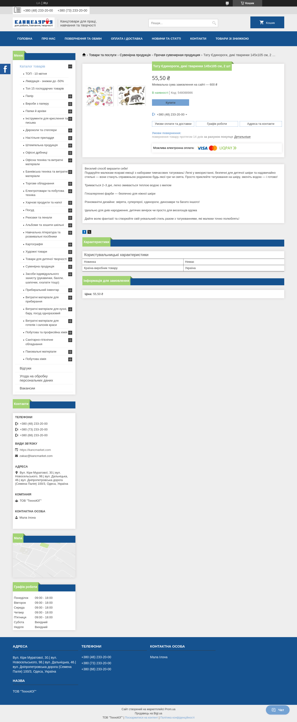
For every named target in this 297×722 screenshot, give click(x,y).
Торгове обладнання (40, 183)
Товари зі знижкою (232, 38)
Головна (24, 38)
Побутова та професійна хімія (46, 332)
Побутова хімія (36, 359)
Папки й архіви (36, 111)
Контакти (198, 38)
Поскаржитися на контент (141, 717)
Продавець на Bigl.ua (148, 713)
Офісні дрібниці (36, 152)
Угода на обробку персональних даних (36, 378)
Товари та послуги (102, 55)
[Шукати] (214, 23)
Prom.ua (170, 709)
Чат (277, 710)
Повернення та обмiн (83, 38)
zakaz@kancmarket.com (36, 456)
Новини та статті (166, 38)
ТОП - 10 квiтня (36, 73)
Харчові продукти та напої (44, 202)
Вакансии (27, 388)
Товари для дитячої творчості (46, 259)
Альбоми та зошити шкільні (45, 225)
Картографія (34, 244)
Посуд (30, 210)
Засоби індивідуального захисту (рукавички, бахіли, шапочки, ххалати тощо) (45, 278)
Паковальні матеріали (41, 351)
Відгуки (25, 368)
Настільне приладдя (40, 137)
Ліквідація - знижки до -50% (45, 81)
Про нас (48, 38)
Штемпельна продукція (42, 145)
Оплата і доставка (126, 38)
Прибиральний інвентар (42, 290)
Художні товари (36, 251)
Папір (29, 96)
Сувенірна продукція (135, 55)
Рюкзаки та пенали (39, 217)
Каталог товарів (32, 66)
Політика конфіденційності (177, 717)
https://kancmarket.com (35, 450)
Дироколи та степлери (41, 130)
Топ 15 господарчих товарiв (45, 88)
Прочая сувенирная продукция (177, 55)
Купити (170, 102)
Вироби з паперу (37, 103)
